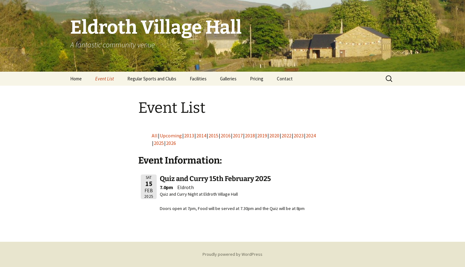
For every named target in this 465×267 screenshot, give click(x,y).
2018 (250, 135)
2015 (213, 135)
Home (76, 79)
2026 (171, 143)
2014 (201, 135)
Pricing (256, 79)
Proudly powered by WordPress (232, 254)
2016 (226, 135)
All (155, 135)
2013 (189, 135)
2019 (262, 135)
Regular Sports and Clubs (151, 79)
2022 (286, 135)
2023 (299, 135)
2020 (274, 135)
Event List (104, 79)
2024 (311, 135)
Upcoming (171, 135)
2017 (238, 135)
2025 (159, 143)
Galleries (228, 79)
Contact (285, 79)
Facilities (198, 79)
